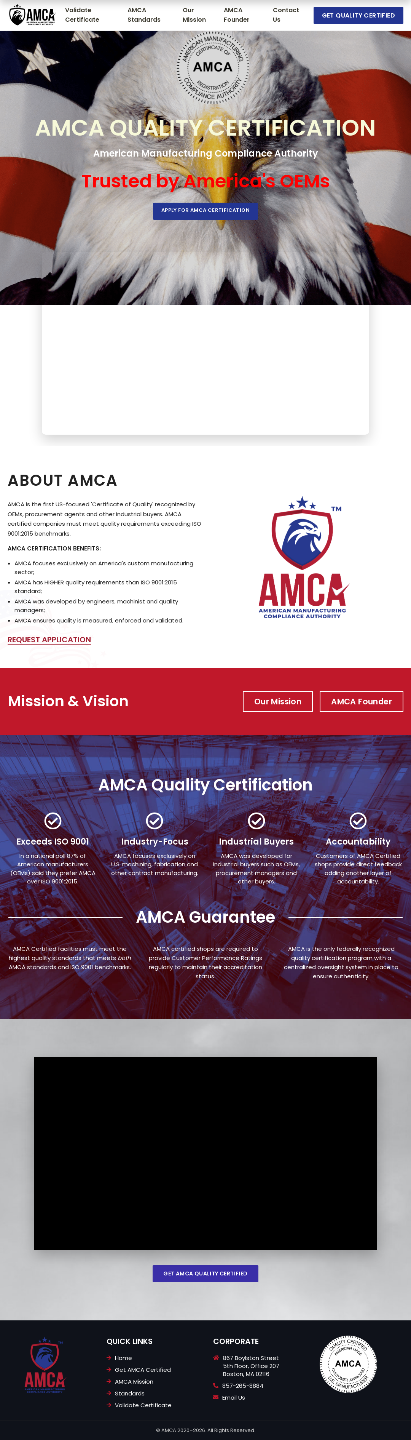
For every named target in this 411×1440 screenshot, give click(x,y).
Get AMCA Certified (143, 1370)
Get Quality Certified (358, 15)
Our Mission (194, 15)
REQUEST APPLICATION (49, 639)
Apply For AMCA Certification (205, 210)
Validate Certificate (82, 15)
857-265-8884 (242, 1386)
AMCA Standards (144, 15)
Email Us (233, 1398)
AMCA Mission (134, 1382)
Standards (130, 1393)
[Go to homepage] (32, 15)
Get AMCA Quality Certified (205, 1273)
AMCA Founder (237, 15)
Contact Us (286, 15)
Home (123, 1358)
